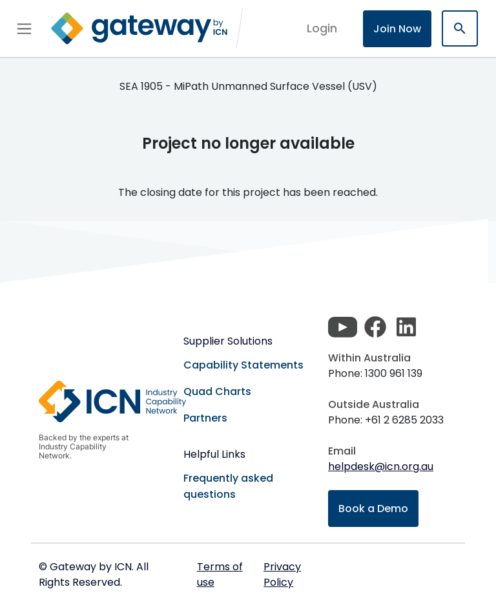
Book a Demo (373, 508)
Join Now (397, 28)
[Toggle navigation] (24, 28)
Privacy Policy (282, 574)
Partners (205, 418)
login (322, 28)
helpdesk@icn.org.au (380, 466)
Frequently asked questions (228, 486)
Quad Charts (217, 391)
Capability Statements (243, 365)
